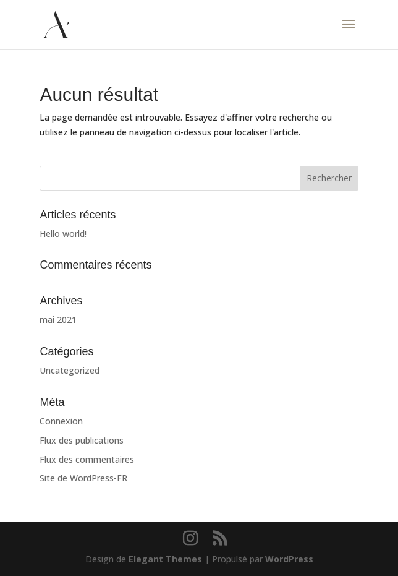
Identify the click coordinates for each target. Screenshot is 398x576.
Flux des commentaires (87, 459)
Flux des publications (82, 440)
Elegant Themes (165, 559)
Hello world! (63, 233)
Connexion (61, 421)
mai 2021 (58, 319)
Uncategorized (70, 370)
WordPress (289, 559)
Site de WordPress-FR (83, 478)
